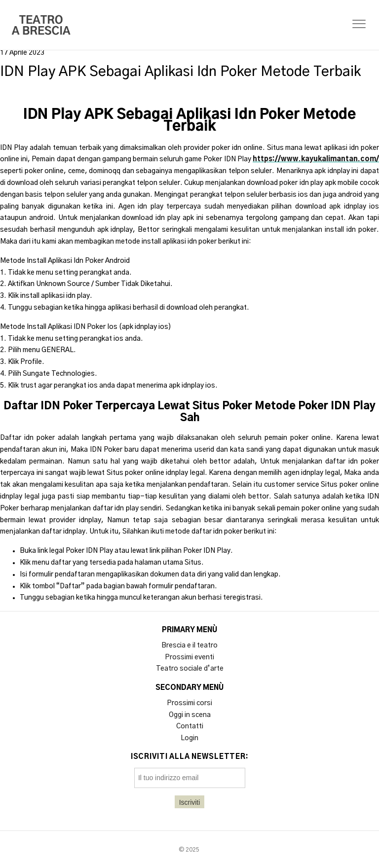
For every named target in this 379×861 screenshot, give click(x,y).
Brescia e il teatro (189, 645)
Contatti (189, 726)
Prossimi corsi (189, 703)
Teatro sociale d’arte (190, 668)
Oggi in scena (190, 715)
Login (189, 738)
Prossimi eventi (189, 657)
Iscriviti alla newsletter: (190, 756)
